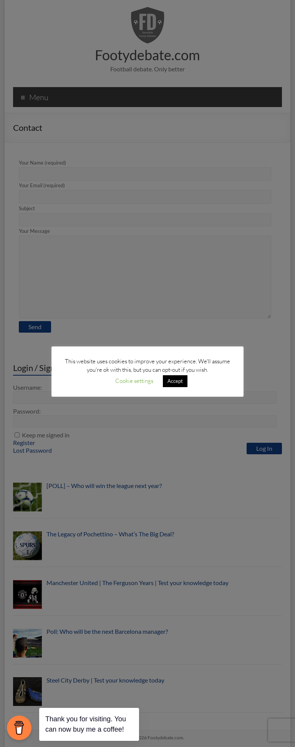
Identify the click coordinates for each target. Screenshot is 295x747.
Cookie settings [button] (134, 380)
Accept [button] (175, 381)
